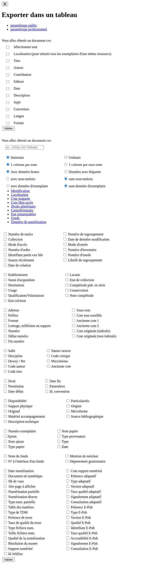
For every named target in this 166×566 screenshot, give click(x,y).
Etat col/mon (17, 301)
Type (65, 441)
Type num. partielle (21, 502)
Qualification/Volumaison (26, 295)
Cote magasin (20, 198)
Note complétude (82, 295)
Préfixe (13, 315)
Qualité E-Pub (80, 523)
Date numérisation (21, 471)
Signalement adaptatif (86, 497)
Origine (76, 406)
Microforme (59, 361)
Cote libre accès (22, 202)
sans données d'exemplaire (87, 186)
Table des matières (21, 507)
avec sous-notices (23, 179)
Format (13, 320)
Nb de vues (16, 481)
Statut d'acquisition (21, 280)
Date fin (55, 381)
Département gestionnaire (87, 461)
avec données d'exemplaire (29, 186)
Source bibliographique (87, 416)
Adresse (13, 310)
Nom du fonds (18, 456)
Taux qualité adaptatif (86, 491)
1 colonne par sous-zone (85, 164)
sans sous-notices (81, 179)
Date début (15, 391)
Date (65, 447)
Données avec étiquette (85, 172)
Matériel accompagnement (26, 416)
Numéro (13, 331)
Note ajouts (16, 441)
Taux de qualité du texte (25, 523)
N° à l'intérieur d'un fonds (26, 461)
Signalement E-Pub (84, 543)
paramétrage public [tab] (23, 25)
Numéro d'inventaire (82, 250)
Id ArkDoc (15, 554)
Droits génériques (23, 206)
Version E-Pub (81, 517)
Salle (11, 351)
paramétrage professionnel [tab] (28, 29)
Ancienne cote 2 (88, 326)
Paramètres (57, 386)
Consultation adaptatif (86, 502)
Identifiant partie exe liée (25, 255)
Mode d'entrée (78, 244)
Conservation (79, 290)
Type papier (16, 447)
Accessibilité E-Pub (84, 538)
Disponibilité (17, 401)
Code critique (60, 356)
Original (14, 411)
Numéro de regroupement (85, 234)
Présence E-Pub (82, 507)
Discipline (15, 356)
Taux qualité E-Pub (84, 533)
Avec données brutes (25, 172)
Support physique (20, 406)
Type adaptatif (81, 481)
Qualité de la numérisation (26, 538)
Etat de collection (82, 280)
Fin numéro (16, 341)
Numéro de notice (20, 234)
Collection (15, 239)
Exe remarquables (23, 214)
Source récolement (21, 260)
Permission (16, 386)
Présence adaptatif (83, 476)
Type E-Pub (79, 512)
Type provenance (73, 436)
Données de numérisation (28, 222)
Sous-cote (83, 310)
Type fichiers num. (21, 528)
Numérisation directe (22, 497)
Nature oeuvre (61, 351)
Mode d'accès (17, 244)
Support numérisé (20, 548)
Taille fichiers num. (21, 533)
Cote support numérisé (86, 471)
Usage (12, 290)
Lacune (75, 275)
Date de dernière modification (88, 239)
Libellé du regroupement (85, 260)
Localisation (19, 195)
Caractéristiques (22, 210)
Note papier (70, 431)
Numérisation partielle (23, 491)
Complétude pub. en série (87, 285)
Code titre (15, 371)
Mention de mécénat (84, 456)
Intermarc (17, 157)
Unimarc (75, 157)
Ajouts (12, 436)
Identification (20, 191)
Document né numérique (25, 476)
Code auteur (16, 366)
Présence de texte (20, 517)
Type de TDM (18, 512)
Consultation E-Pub (84, 548)
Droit (12, 381)
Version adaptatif (82, 486)
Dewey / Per (16, 361)
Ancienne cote (61, 366)
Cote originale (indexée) (93, 331)
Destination (16, 285)
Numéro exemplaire (22, 431)
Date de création (19, 265)
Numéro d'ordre (19, 250)
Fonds (15, 218)
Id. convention (59, 391)
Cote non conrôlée (89, 315)
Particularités (80, 401)
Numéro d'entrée (79, 255)
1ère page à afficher (21, 486)
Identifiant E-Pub (83, 528)
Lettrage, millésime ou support (29, 326)
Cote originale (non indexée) (96, 336)
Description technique (23, 421)
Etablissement (18, 275)
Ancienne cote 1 (88, 320)
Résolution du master (23, 543)
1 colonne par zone (24, 164)
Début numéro (18, 336)
